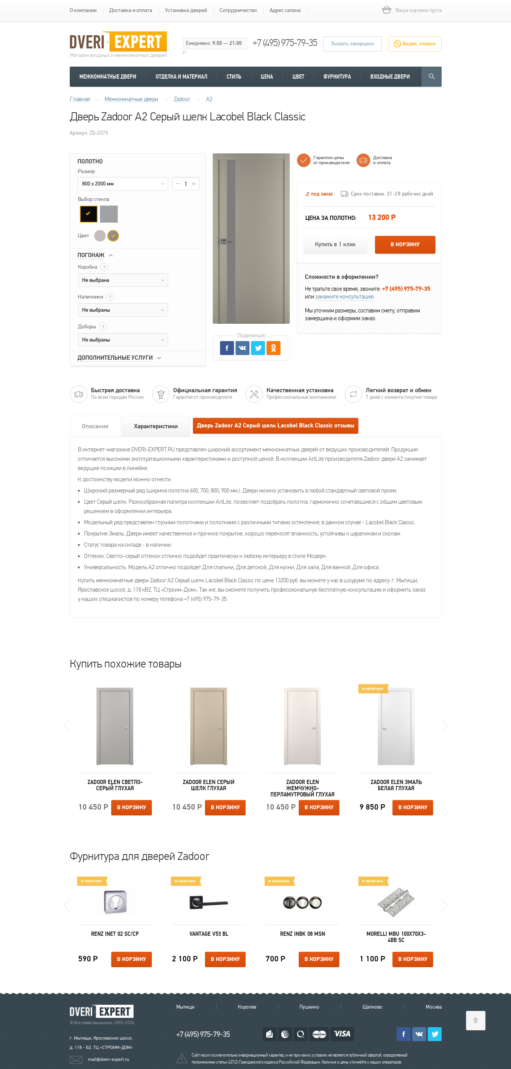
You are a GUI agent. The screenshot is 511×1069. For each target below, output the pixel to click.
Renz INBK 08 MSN (302, 934)
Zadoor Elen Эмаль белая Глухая (396, 785)
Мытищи (185, 1007)
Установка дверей (186, 10)
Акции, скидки (419, 44)
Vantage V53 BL (208, 934)
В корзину (405, 244)
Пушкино (309, 1007)
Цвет (298, 76)
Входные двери (390, 76)
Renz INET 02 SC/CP (115, 934)
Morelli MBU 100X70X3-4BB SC (396, 937)
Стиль (234, 76)
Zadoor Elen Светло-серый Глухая (115, 785)
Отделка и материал (181, 76)
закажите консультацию (344, 296)
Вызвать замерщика (352, 44)
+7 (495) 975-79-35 (285, 43)
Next (444, 725)
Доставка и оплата (130, 10)
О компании (83, 10)
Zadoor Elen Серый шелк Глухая (208, 785)
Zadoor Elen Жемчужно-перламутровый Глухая (302, 788)
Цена (267, 76)
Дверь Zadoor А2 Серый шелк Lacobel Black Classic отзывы (275, 425)
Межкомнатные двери (107, 76)
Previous (67, 725)
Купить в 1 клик (335, 244)
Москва (434, 1007)
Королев (247, 1007)
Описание (95, 426)
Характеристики (156, 426)
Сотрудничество (238, 10)
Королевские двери (103, 1011)
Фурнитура (337, 76)
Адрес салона (285, 10)
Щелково (372, 1007)
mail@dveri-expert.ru (108, 1059)
